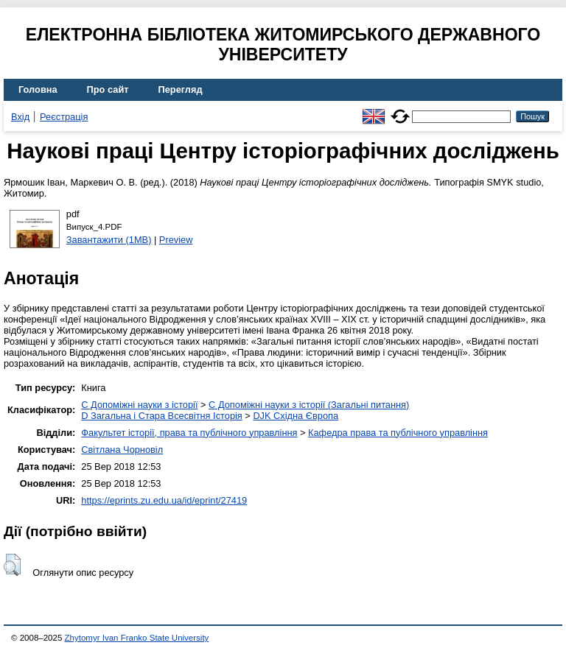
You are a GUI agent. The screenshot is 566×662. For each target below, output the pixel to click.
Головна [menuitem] (37, 89)
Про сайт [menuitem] (108, 89)
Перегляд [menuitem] (180, 89)
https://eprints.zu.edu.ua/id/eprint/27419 (164, 500)
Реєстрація (64, 116)
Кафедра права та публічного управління (398, 432)
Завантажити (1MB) (109, 239)
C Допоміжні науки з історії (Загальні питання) (309, 404)
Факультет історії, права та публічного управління (189, 432)
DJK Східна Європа (295, 415)
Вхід (20, 116)
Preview (176, 239)
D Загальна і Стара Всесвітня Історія (161, 415)
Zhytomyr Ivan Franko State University (137, 637)
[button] (12, 565)
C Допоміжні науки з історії (139, 404)
